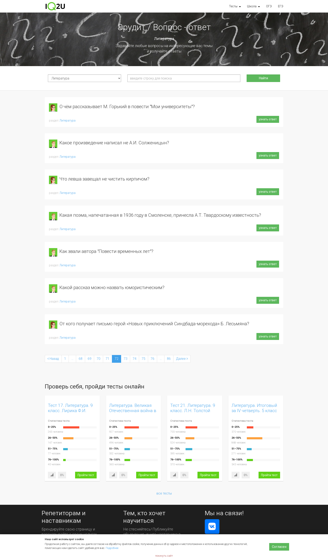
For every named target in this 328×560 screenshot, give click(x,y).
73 (125, 359)
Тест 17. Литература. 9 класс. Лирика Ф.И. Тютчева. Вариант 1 (70, 411)
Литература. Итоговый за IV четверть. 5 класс (254, 408)
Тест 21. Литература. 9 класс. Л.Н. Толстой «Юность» (192, 411)
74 (134, 359)
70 (98, 359)
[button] (235, 6)
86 (169, 359)
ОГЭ (269, 6)
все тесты (164, 493)
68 (80, 359)
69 (89, 359)
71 (107, 359)
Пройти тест (86, 475)
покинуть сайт (164, 555)
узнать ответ (268, 119)
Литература (68, 120)
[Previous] (53, 359)
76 (152, 359)
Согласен (279, 547)
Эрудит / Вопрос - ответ (164, 27)
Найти (263, 78)
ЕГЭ (280, 6)
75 (143, 359)
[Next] (182, 359)
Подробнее (112, 548)
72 (116, 359)
